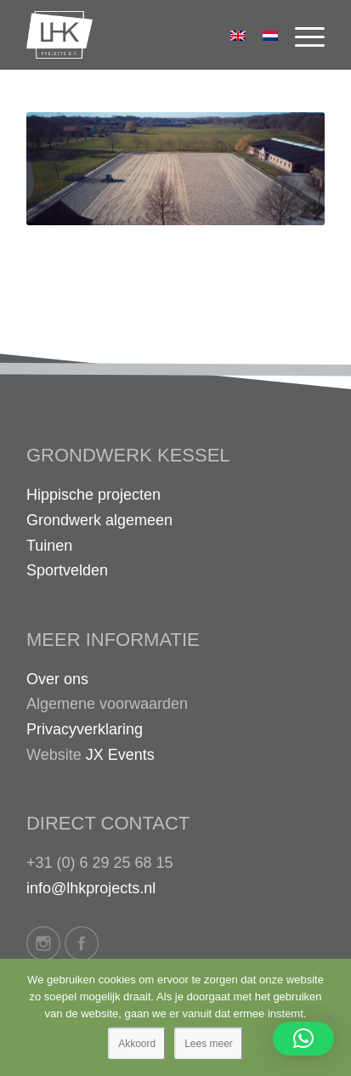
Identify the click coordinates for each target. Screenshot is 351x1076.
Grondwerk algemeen (99, 520)
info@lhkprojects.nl (91, 888)
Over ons (57, 679)
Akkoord (137, 1044)
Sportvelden (67, 570)
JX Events (120, 754)
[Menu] (301, 35)
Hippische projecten (93, 494)
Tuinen (49, 545)
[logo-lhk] (145, 35)
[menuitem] (301, 35)
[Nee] (329, 1017)
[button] (303, 1039)
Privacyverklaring (84, 729)
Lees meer (208, 1044)
